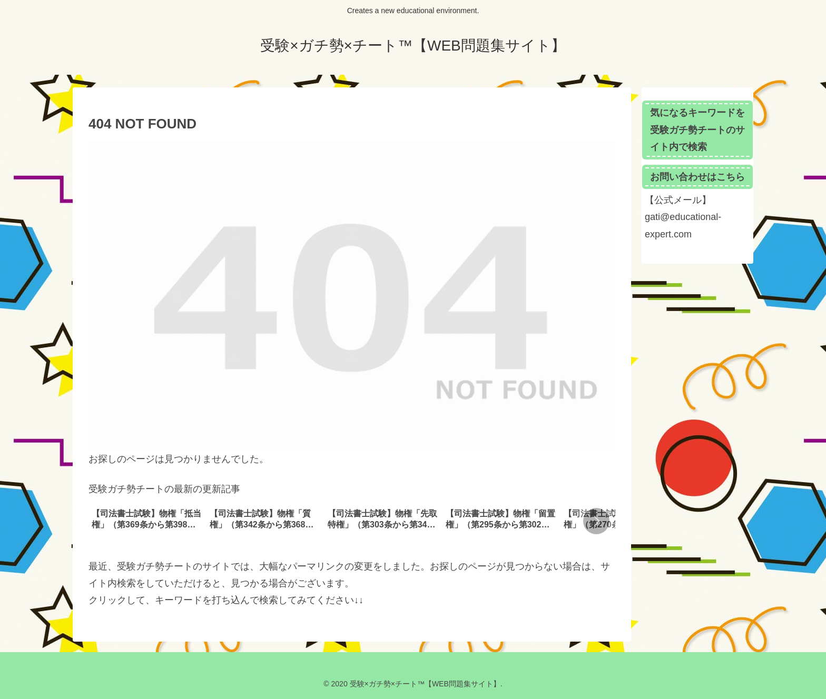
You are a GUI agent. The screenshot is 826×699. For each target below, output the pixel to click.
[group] (147, 522)
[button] (596, 521)
